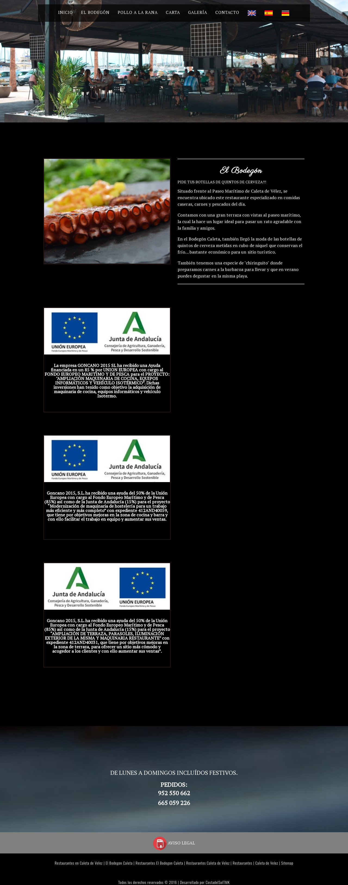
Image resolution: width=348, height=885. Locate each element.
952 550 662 (174, 793)
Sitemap (287, 863)
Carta (173, 12)
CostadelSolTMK (217, 882)
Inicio (65, 12)
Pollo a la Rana (138, 12)
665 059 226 (174, 803)
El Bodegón (95, 12)
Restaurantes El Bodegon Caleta (159, 863)
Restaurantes (242, 863)
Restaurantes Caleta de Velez (208, 863)
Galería (197, 12)
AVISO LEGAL (174, 843)
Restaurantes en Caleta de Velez (78, 863)
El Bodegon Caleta (119, 863)
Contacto (227, 12)
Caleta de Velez (266, 863)
